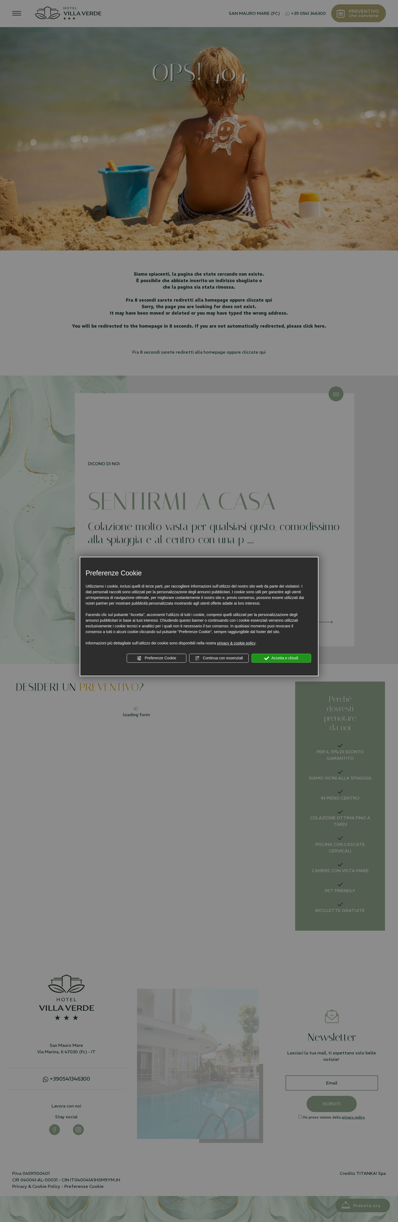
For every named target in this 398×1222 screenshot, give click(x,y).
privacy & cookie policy (236, 643)
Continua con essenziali (219, 658)
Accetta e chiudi (281, 658)
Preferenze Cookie (156, 658)
